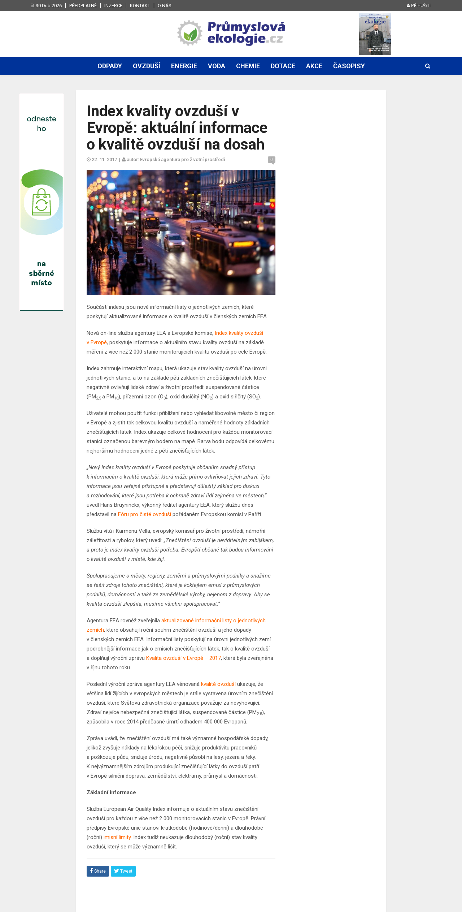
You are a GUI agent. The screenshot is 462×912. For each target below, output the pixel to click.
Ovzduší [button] (146, 66)
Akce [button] (314, 66)
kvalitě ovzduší (218, 684)
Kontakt (140, 5)
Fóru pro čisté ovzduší (144, 514)
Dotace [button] (283, 66)
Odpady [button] (109, 66)
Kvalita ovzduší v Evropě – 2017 (183, 658)
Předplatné (83, 5)
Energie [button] (184, 66)
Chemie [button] (248, 66)
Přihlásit (419, 5)
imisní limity (117, 837)
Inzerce (113, 5)
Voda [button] (216, 66)
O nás (164, 5)
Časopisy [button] (349, 66)
